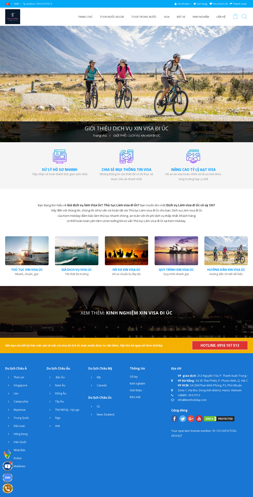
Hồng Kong (16, 434)
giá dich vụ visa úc (76, 270)
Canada (97, 385)
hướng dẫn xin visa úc (226, 270)
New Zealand (101, 414)
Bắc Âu (56, 377)
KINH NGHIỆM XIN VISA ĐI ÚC (139, 313)
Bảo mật (135, 397)
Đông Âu (56, 393)
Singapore (16, 385)
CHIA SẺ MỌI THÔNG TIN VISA (126, 169)
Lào (11, 393)
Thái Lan (14, 377)
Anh (53, 426)
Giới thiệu (136, 390)
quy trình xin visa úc (176, 270)
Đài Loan (15, 426)
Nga (53, 418)
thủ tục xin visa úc (27, 270)
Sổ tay (134, 377)
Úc (94, 406)
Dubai (13, 458)
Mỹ (94, 377)
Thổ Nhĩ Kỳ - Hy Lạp (63, 410)
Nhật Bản (15, 450)
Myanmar (15, 410)
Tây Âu (55, 401)
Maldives (15, 466)
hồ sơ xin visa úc (126, 270)
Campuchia (16, 401)
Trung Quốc (17, 418)
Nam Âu (56, 385)
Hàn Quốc (15, 442)
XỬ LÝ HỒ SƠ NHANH (59, 169)
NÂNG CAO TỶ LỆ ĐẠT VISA (193, 169)
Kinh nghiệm (137, 383)
